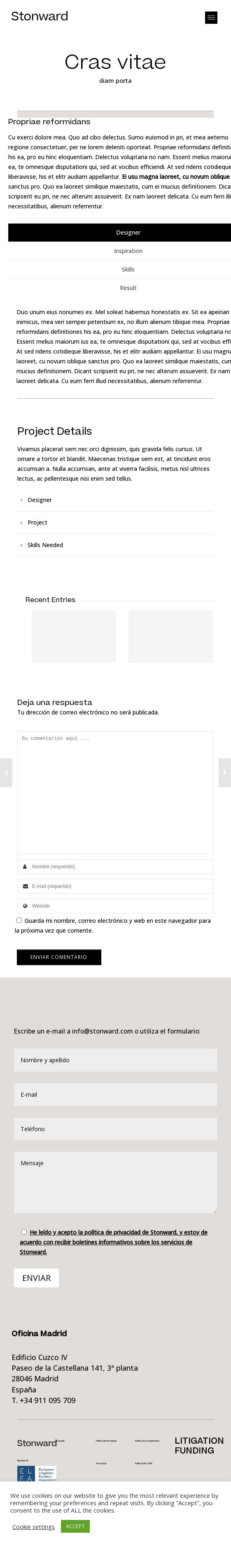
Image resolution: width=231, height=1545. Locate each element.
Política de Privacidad (106, 1441)
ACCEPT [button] (75, 1526)
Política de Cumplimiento (147, 1441)
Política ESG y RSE (143, 1463)
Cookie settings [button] (33, 1526)
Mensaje (115, 1182)
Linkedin (60, 1441)
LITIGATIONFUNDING (199, 1446)
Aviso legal (101, 1463)
